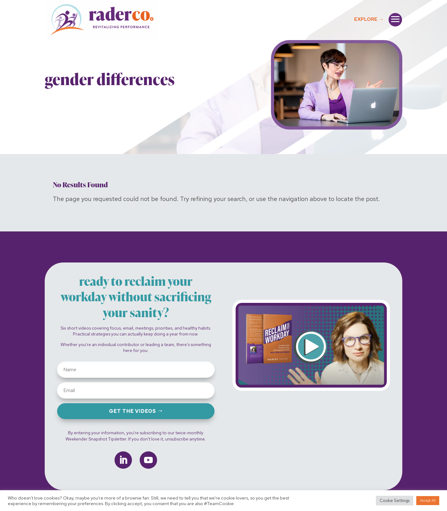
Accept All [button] (428, 500)
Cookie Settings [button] (394, 500)
